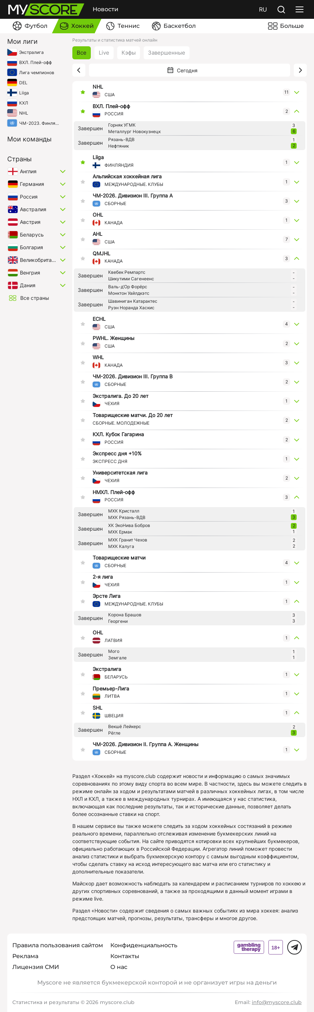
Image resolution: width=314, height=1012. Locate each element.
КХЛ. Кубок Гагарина (118, 434)
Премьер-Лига (111, 689)
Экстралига (107, 669)
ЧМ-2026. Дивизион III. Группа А (133, 196)
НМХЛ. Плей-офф (114, 492)
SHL (97, 708)
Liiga (98, 157)
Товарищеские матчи (119, 558)
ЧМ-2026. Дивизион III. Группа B (133, 376)
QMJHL (101, 253)
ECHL (99, 319)
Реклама (25, 956)
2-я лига (103, 577)
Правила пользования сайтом (57, 945)
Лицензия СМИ (35, 967)
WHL (98, 357)
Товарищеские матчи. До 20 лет (133, 415)
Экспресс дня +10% (117, 453)
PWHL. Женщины (114, 338)
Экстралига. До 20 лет (120, 396)
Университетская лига (120, 473)
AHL (97, 234)
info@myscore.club (277, 1002)
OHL (98, 215)
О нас (118, 967)
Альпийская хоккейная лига (127, 176)
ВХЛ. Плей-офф (111, 106)
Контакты (124, 956)
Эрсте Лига (106, 596)
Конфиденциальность (143, 945)
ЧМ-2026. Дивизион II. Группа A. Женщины (146, 744)
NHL (98, 87)
